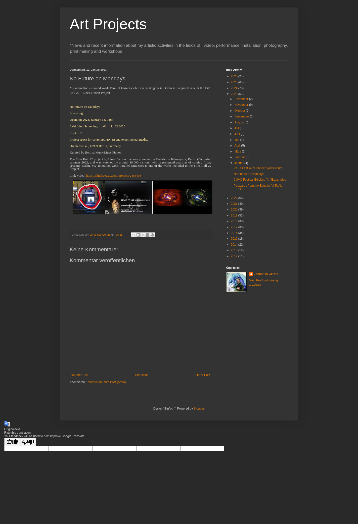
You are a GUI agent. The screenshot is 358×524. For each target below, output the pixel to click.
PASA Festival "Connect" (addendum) (258, 168)
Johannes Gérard (266, 274)
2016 (234, 233)
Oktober (240, 110)
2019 (234, 215)
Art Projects (108, 24)
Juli (237, 128)
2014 (234, 244)
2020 (234, 209)
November (241, 104)
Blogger (199, 408)
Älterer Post (202, 375)
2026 (234, 76)
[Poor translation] (28, 442)
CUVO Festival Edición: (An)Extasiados (260, 179)
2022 (234, 198)
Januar (239, 163)
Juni (237, 134)
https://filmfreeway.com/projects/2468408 (113, 175)
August (239, 122)
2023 (234, 94)
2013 (234, 250)
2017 (234, 227)
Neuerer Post (80, 375)
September (242, 116)
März (238, 151)
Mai (237, 140)
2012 (234, 256)
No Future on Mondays (249, 174)
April (237, 145)
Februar (240, 157)
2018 (234, 221)
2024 (234, 88)
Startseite (141, 375)
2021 (234, 204)
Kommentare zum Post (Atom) (106, 382)
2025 (234, 82)
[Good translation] (12, 442)
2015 (234, 238)
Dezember (241, 99)
